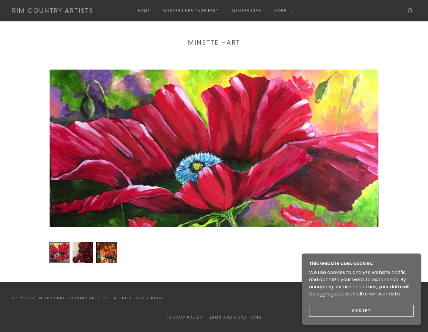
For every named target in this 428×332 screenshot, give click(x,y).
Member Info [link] (246, 10)
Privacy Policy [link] (184, 317)
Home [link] (144, 10)
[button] (282, 10)
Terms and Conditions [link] (234, 317)
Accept (361, 310)
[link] (52, 11)
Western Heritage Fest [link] (190, 10)
